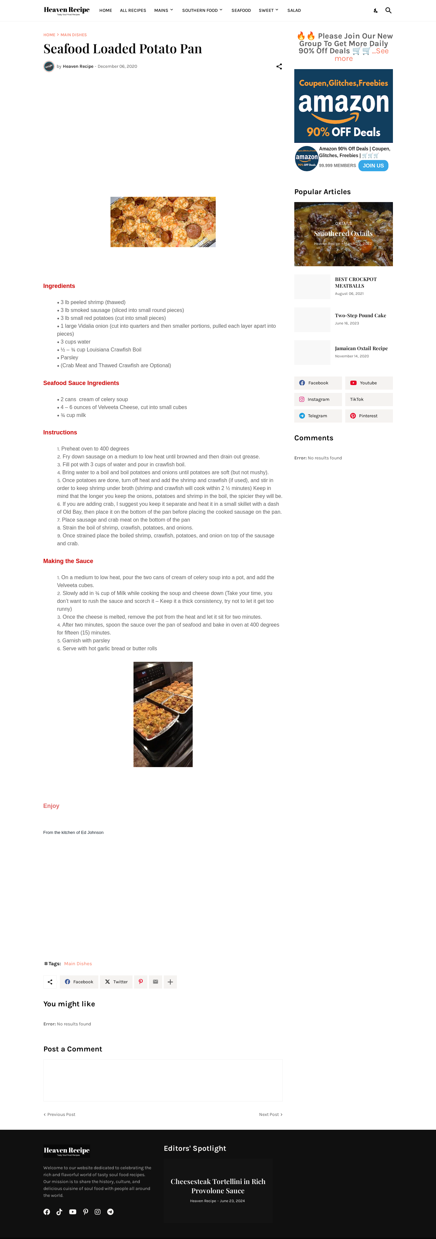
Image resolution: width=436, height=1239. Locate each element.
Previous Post (61, 1114)
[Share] (279, 66)
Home (105, 10)
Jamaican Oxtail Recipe (361, 348)
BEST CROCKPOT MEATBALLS (356, 282)
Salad (294, 10)
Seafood (241, 10)
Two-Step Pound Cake (360, 315)
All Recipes (133, 10)
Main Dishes (74, 35)
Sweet (266, 10)
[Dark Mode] (376, 10)
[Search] (387, 10)
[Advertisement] (163, 126)
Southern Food (200, 10)
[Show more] (170, 982)
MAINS (161, 10)
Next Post (269, 1114)
